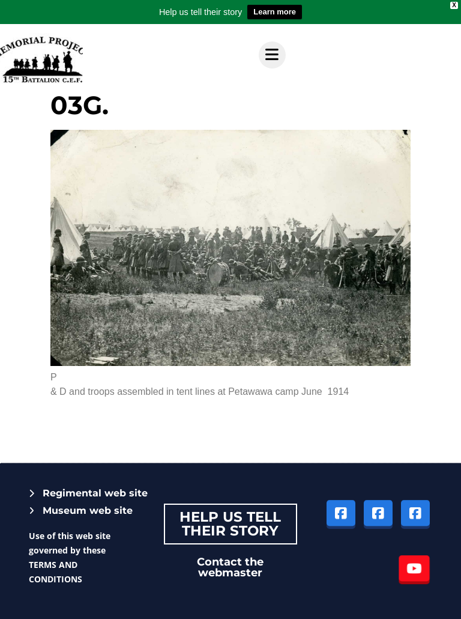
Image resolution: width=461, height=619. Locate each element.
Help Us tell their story (230, 523)
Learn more (274, 11)
